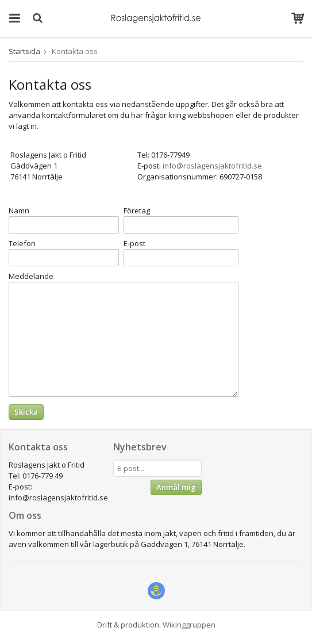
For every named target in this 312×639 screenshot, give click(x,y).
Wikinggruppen (189, 624)
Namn (19, 210)
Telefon (22, 243)
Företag (137, 210)
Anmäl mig (176, 487)
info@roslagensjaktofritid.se (212, 165)
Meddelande (31, 276)
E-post (134, 243)
